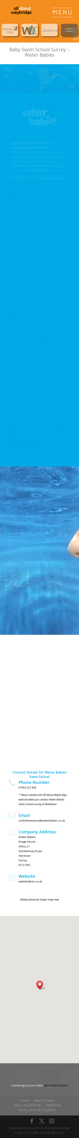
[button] (41, 985)
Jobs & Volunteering (27, 1105)
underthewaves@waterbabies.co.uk (42, 820)
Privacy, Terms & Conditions (37, 1110)
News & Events (44, 1100)
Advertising (53, 1105)
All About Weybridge (57, 1128)
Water (31, 54)
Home (24, 1100)
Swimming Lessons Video (27, 1085)
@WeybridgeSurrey (52, 1132)
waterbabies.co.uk (30, 881)
